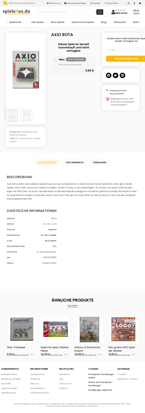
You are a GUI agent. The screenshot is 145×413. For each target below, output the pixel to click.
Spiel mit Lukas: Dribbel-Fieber (55, 349)
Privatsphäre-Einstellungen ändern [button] (101, 376)
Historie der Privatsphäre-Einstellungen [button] (100, 384)
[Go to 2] (26, 115)
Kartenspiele (26, 132)
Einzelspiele (21, 135)
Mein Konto (121, 13)
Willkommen (120, 10)
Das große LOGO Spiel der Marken (121, 349)
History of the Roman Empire (87, 349)
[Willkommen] (113, 12)
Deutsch (13, 141)
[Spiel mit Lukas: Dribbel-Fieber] (55, 329)
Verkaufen (99, 162)
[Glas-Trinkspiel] (22, 329)
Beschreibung (47, 162)
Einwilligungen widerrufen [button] (100, 390)
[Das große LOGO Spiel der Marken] (123, 329)
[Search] (99, 12)
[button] (109, 75)
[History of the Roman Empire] (89, 329)
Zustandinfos (75, 162)
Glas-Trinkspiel (16, 347)
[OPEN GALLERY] (25, 69)
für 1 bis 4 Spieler (33, 138)
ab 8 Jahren (20, 138)
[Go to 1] (11, 115)
